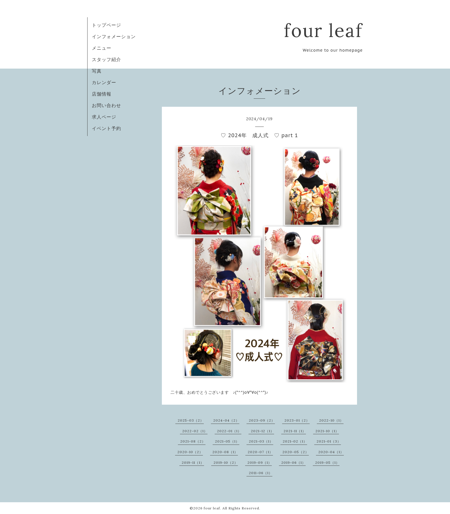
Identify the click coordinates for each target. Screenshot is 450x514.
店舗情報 (101, 94)
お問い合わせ (106, 105)
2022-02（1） (194, 431)
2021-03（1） (261, 441)
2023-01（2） (297, 420)
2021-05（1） (227, 441)
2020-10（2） (190, 452)
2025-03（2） (191, 420)
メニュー (101, 48)
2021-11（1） (295, 431)
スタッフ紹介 (106, 59)
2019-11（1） (193, 462)
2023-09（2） (262, 420)
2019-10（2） (226, 462)
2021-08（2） (192, 441)
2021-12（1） (262, 431)
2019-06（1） (293, 462)
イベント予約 (106, 128)
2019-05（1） (327, 462)
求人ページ (104, 117)
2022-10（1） (331, 420)
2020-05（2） (295, 452)
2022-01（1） (229, 431)
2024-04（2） (226, 420)
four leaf (323, 30)
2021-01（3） (329, 441)
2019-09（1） (259, 462)
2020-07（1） (260, 452)
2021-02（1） (295, 441)
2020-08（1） (225, 452)
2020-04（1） (331, 452)
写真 (97, 71)
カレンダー (104, 82)
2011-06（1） (260, 473)
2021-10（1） (327, 431)
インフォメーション (114, 36)
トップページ (106, 25)
